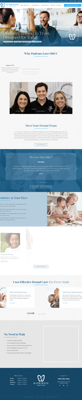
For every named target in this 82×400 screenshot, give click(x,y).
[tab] (37, 182)
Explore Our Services (41, 266)
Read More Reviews (46, 186)
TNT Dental (56, 397)
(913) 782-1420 (75, 1)
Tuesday (12, 380)
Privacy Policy (42, 397)
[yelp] (67, 385)
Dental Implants (26, 41)
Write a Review (35, 186)
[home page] (10, 5)
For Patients (45, 5)
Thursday (12, 384)
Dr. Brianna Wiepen (20, 111)
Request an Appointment (73, 5)
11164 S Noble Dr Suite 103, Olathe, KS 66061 (58, 1)
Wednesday (12, 382)
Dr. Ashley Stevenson (61, 111)
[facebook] (60, 385)
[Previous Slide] (6, 169)
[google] (63, 385)
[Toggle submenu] (30, 5)
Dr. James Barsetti (41, 111)
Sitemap (37, 397)
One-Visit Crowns (8, 41)
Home (21, 5)
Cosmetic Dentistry (36, 41)
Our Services (35, 5)
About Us (27, 5)
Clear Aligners (17, 41)
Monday (12, 378)
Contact (59, 5)
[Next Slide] (76, 169)
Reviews (53, 5)
